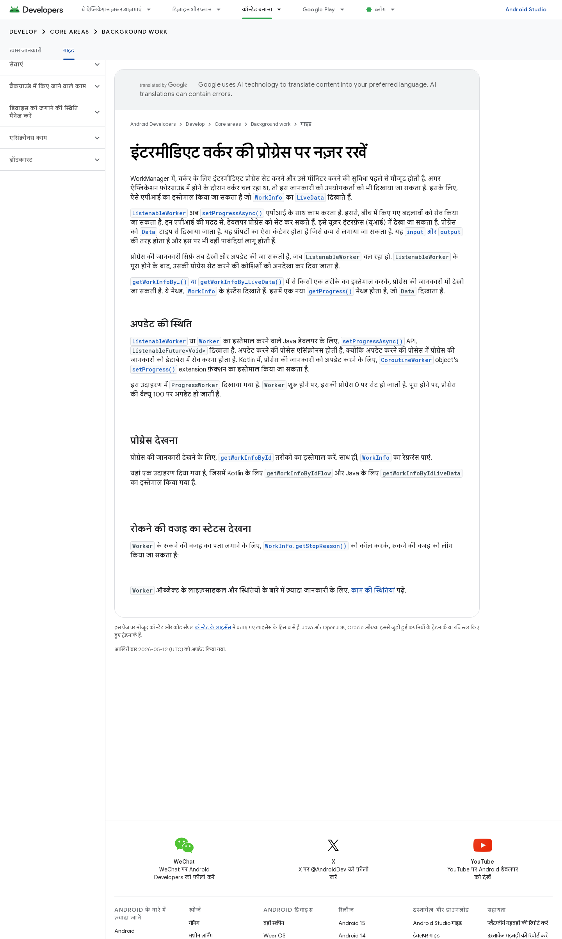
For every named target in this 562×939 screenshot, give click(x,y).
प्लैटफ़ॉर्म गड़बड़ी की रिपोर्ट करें (517, 923)
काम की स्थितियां (373, 590)
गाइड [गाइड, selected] (69, 50)
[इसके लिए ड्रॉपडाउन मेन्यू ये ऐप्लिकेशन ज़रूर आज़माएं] (152, 9)
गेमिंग (194, 923)
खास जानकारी (25, 50)
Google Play (318, 9)
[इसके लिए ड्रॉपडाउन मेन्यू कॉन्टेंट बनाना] (282, 9)
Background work (135, 31)
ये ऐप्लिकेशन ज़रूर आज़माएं (112, 9)
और (433, 232)
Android (124, 930)
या (207, 282)
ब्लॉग (380, 9)
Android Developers (153, 124)
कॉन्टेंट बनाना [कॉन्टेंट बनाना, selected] (257, 9)
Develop (23, 31)
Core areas (69, 31)
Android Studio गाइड (437, 923)
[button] (46, 64)
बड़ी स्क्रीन (273, 923)
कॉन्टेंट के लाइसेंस (213, 627)
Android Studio (526, 9)
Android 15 (351, 923)
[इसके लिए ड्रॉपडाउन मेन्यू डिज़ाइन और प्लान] (222, 9)
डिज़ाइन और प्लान (192, 9)
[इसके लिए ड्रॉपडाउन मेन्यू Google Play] (345, 9)
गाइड (306, 124)
